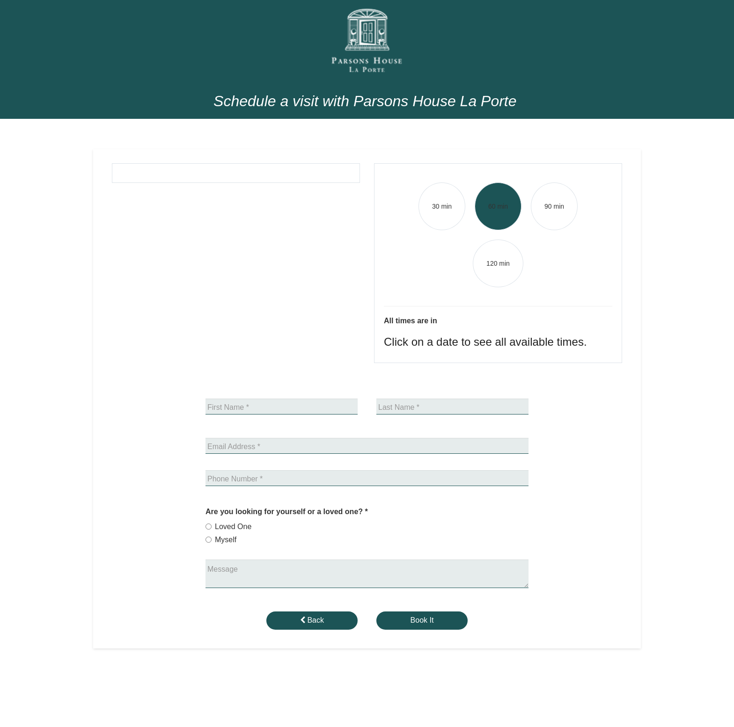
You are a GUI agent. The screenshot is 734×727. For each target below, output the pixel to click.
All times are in (410, 321)
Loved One (233, 527)
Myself (225, 540)
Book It (422, 620)
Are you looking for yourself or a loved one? (287, 512)
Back (312, 620)
